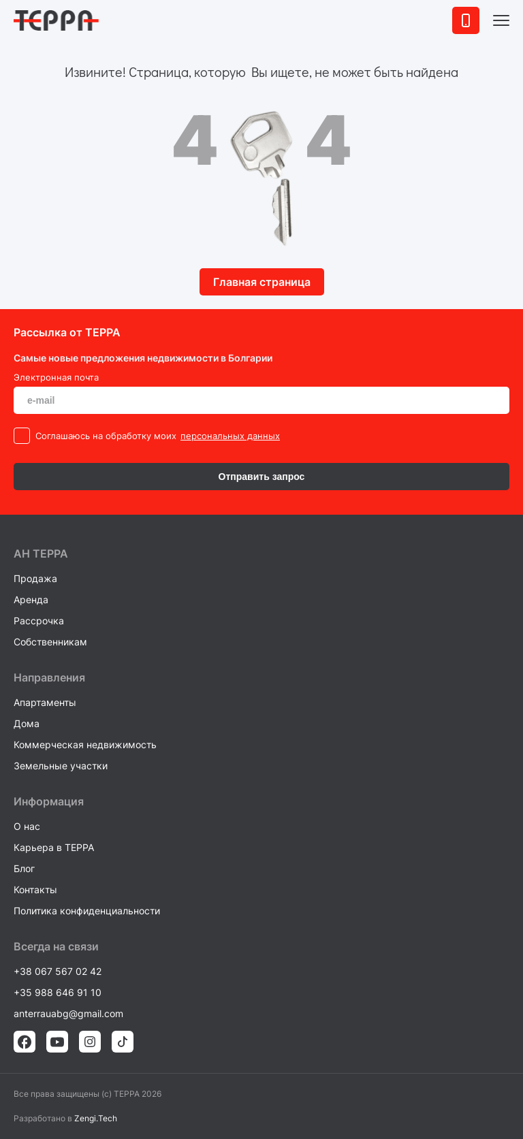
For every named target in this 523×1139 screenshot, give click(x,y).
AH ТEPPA (41, 553)
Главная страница (262, 282)
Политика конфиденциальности (87, 910)
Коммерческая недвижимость (85, 744)
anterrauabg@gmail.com (68, 1013)
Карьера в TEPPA (54, 847)
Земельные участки (61, 765)
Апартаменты (45, 702)
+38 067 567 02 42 (57, 971)
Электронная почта (56, 377)
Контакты (35, 889)
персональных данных (230, 435)
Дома (26, 723)
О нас (27, 826)
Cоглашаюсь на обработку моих (105, 435)
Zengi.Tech (95, 1118)
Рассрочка (39, 620)
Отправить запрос (262, 476)
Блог (24, 868)
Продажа (35, 578)
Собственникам (50, 641)
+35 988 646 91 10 (57, 992)
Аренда (31, 599)
